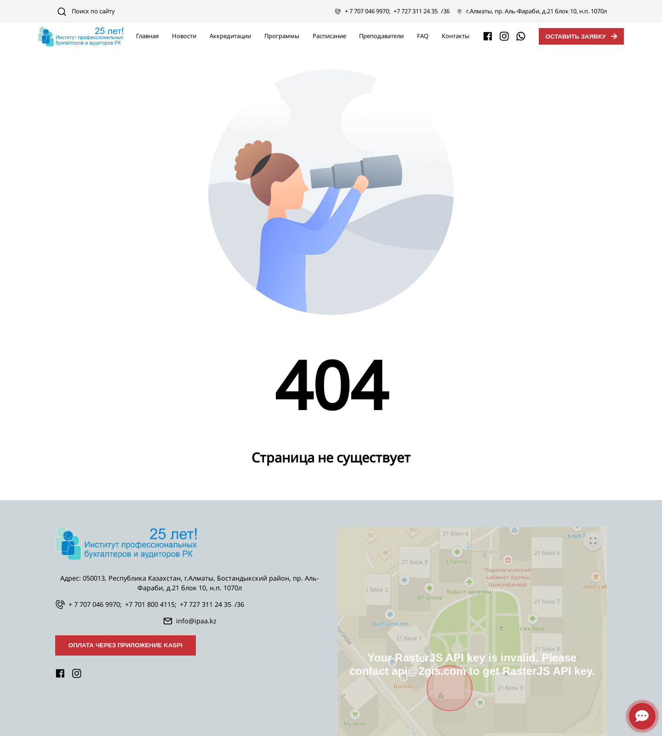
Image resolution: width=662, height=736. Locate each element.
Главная (147, 36)
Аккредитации (230, 36)
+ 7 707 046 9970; (367, 11)
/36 (445, 11)
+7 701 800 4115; (151, 604)
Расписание (329, 36)
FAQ (422, 36)
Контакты (455, 36)
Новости (184, 36)
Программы (281, 36)
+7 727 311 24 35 (416, 11)
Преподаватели (381, 36)
